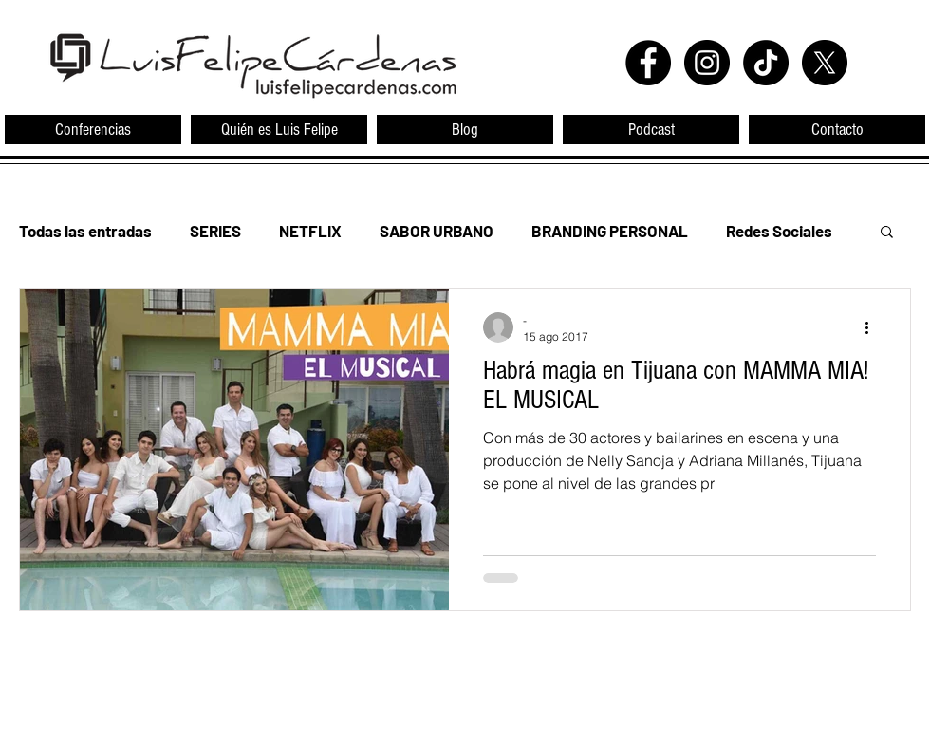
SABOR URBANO (436, 230)
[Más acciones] (873, 327)
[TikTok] (766, 62)
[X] (824, 62)
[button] (887, 233)
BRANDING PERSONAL (609, 230)
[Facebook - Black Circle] (648, 62)
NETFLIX (310, 230)
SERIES (215, 230)
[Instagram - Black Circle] (707, 62)
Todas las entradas (85, 230)
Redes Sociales (779, 230)
